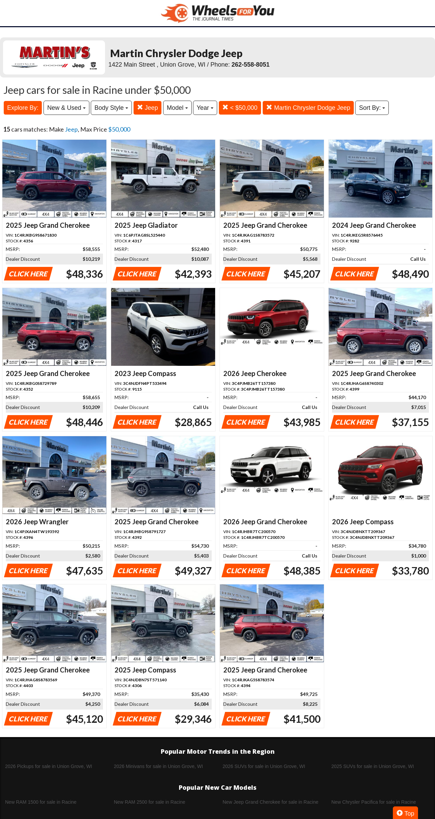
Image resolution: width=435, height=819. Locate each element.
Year (205, 107)
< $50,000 (240, 107)
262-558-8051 (250, 64)
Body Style (111, 107)
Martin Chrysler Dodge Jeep (308, 107)
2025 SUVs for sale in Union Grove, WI (372, 766)
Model (177, 107)
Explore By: (22, 107)
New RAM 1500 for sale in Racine (40, 802)
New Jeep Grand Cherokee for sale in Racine (270, 802)
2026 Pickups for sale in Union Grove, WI (48, 766)
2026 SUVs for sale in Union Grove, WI (264, 766)
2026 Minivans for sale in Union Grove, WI (158, 766)
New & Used (66, 107)
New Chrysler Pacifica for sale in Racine (373, 802)
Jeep (147, 107)
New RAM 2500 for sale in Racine (149, 802)
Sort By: (372, 107)
